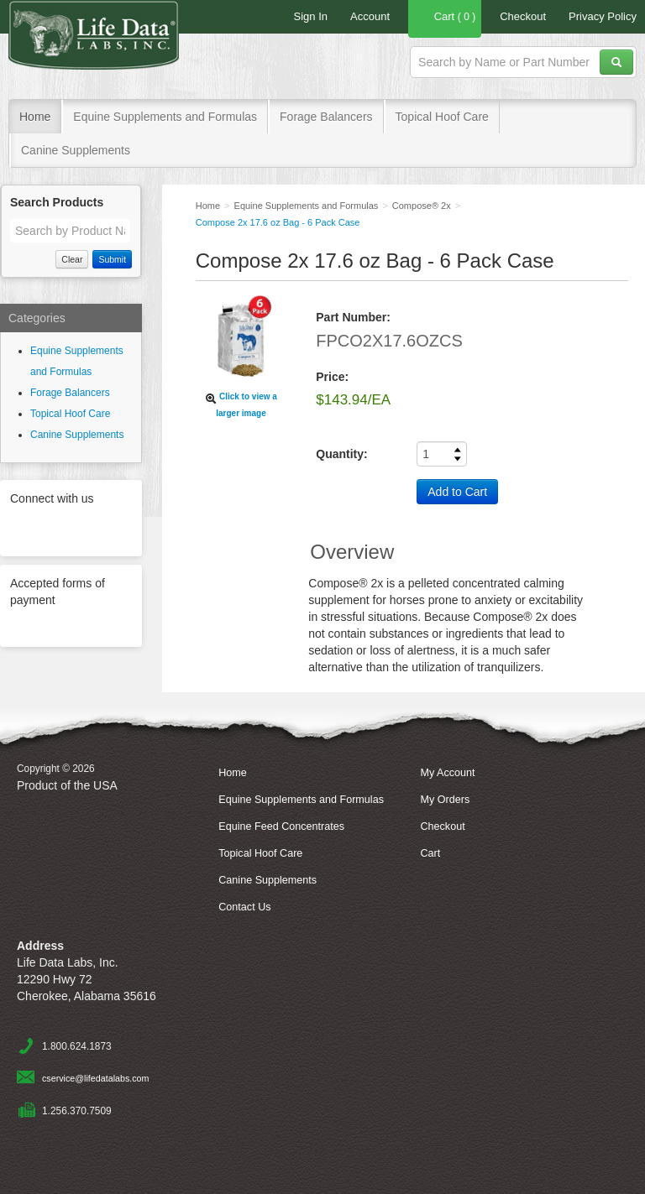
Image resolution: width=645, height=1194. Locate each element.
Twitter (31, 528)
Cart (444, 18)
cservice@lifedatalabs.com (95, 1078)
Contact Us (244, 907)
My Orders (444, 800)
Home (34, 116)
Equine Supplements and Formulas (165, 116)
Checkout (523, 16)
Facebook (75, 528)
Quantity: (341, 454)
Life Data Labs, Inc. (112, 42)
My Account (447, 773)
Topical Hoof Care (442, 116)
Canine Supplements (75, 150)
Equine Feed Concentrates (281, 826)
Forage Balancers (326, 116)
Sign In (311, 16)
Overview (352, 551)
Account (370, 16)
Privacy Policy (603, 16)
